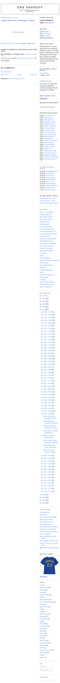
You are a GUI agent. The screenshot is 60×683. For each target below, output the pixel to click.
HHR (27, 43)
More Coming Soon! (46, 287)
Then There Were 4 (50, 132)
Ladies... (42, 255)
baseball (42, 590)
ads (41, 585)
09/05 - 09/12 (48, 356)
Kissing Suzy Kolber (46, 219)
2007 (43, 500)
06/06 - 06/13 (48, 392)
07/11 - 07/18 (48, 378)
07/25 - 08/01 (48, 372)
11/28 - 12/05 (48, 323)
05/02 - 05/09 (48, 405)
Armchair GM (44, 277)
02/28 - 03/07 (48, 469)
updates (42, 657)
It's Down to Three (49, 130)
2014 (43, 298)
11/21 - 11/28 (48, 325)
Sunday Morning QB (46, 270)
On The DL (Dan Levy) (47, 246)
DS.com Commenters (46, 212)
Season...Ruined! (49, 146)
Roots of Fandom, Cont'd (47, 201)
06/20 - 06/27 (48, 386)
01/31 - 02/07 (48, 480)
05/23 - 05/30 (48, 397)
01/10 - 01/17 (48, 488)
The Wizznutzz (44, 263)
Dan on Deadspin (45, 534)
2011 (43, 307)
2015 (43, 296)
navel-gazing (44, 619)
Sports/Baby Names (52, 171)
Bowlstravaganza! (49, 124)
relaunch (42, 635)
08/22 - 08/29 (48, 361)
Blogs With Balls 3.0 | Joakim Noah (11, 43)
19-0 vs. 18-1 (50, 181)
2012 (43, 304)
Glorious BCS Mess (52, 185)
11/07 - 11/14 (48, 331)
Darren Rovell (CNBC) (46, 282)
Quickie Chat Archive (46, 519)
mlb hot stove (44, 614)
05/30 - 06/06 (48, 394)
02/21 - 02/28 (48, 472)
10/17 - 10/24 (48, 339)
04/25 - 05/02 (48, 408)
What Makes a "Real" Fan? (48, 198)
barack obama (44, 587)
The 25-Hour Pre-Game (51, 157)
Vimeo (33, 43)
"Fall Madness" (48, 138)
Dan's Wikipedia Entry (46, 522)
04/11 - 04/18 (48, 414)
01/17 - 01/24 (48, 486)
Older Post (34, 74)
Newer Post (4, 74)
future (41, 604)
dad (41, 597)
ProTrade (42, 279)
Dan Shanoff (30, 7)
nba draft (42, 623)
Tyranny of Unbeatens (51, 140)
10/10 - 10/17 (48, 342)
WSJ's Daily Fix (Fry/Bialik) (48, 243)
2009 (43, 495)
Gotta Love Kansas (50, 134)
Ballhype (42, 267)
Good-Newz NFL (50, 187)
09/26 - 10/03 (48, 348)
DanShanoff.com (45, 512)
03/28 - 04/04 (48, 458)
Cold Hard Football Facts (47, 275)
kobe (41, 611)
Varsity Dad (43, 514)
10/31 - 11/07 (48, 334)
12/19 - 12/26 (48, 314)
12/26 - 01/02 (48, 312)
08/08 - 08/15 (48, 367)
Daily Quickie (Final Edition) (48, 517)
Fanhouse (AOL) (45, 236)
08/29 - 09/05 (48, 358)
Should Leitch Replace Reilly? (49, 203)
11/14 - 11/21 (48, 328)
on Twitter (47, 36)
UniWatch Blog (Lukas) (47, 284)
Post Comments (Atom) (16, 78)
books (41, 592)
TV (40, 655)
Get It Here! (43, 576)
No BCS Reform (51, 179)
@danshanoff (49, 22)
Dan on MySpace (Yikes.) (49, 547)
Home (19, 74)
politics (42, 631)
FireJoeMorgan (44, 224)
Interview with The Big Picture (49, 531)
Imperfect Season (51, 183)
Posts (43, 666)
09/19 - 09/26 (48, 350)
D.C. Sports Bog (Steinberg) (48, 234)
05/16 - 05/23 (48, 400)
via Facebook (47, 34)
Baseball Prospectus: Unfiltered (49, 260)
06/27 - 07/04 (48, 383)
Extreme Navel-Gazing (47, 602)
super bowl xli (44, 643)
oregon (42, 628)
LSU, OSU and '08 (49, 115)
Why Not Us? (50, 173)
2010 (43, 309)
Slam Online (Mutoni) (46, 265)
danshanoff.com (45, 599)
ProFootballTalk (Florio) (47, 229)
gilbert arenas (44, 607)
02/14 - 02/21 (48, 475)
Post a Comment (6, 72)
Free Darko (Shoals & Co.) (48, 231)
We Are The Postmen (46, 248)
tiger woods (43, 652)
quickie (42, 633)
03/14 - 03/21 (48, 463)
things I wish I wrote (46, 650)
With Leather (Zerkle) (46, 217)
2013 (43, 301)
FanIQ (42, 272)
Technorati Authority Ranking (48, 526)
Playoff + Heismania (50, 126)
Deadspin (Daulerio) (46, 214)
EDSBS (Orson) (45, 222)
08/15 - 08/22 (48, 364)
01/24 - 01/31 (48, 483)
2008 (43, 497)
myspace (42, 616)
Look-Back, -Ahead (50, 122)
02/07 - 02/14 (48, 477)
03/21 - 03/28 (48, 461)
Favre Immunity (50, 177)
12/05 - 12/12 (48, 320)
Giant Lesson (50, 175)
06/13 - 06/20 (48, 389)
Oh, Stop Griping (49, 128)
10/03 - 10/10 (48, 345)
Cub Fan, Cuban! (50, 190)
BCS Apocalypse (49, 142)
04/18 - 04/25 (48, 411)
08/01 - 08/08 (48, 370)
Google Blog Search (46, 524)
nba (41, 621)
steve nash (43, 640)
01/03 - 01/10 (48, 491)
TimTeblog (43, 253)
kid (40, 609)
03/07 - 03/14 (48, 466)
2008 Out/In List (49, 120)
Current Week (44, 73)
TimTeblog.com (45, 84)
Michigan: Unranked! (50, 155)
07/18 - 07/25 (48, 375)
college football (44, 595)
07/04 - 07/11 (48, 381)
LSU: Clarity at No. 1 (50, 153)
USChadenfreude (49, 144)
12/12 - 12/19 (48, 317)
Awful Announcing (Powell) (48, 238)
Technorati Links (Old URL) (48, 529)
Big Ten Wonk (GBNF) (46, 251)
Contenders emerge (50, 151)
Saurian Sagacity (45, 258)
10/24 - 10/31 (48, 337)
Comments (45, 670)
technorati (43, 645)
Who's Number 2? (49, 136)
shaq (41, 638)
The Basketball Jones (46, 241)
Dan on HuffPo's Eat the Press (49, 541)
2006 (43, 503)
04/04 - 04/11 (48, 455)
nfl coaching (43, 626)
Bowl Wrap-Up (48, 117)
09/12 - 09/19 (48, 353)
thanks (42, 647)
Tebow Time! (48, 148)
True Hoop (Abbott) (46, 226)
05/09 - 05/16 (48, 403)
